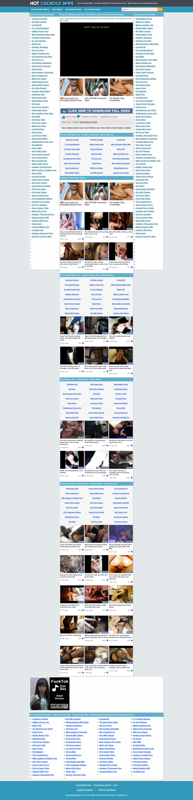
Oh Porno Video (39, 189)
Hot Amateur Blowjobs (41, 63)
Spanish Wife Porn (40, 221)
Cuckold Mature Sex (40, 227)
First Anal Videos (39, 192)
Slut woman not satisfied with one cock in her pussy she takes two (120, 577)
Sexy (82, 128)
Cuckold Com (38, 230)
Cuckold (127, 128)
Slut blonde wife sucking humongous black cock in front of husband (96, 264)
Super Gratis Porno (40, 195)
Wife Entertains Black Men (43, 35)
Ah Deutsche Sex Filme (42, 57)
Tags (63, 128)
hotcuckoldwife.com (73, 795)
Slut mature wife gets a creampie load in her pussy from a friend (119, 473)
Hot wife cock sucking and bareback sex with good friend (120, 636)
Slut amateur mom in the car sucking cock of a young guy (95, 472)
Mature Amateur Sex (40, 53)
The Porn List (37, 60)
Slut (86, 128)
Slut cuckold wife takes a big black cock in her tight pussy (95, 367)
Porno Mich (37, 148)
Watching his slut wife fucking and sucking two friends (96, 546)
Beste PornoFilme (39, 139)
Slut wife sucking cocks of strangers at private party (70, 367)
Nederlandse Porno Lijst (42, 142)
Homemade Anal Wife (41, 186)
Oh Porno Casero (39, 123)
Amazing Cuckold (39, 19)
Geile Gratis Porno (40, 164)
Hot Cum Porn (38, 50)
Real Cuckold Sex (39, 161)
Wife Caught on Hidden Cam (44, 170)
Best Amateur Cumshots (42, 72)
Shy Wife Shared (39, 88)
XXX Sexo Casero (39, 183)
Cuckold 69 (37, 25)
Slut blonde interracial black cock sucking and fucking (119, 263)
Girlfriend (92, 128)
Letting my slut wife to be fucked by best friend (69, 606)
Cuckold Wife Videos (40, 9)
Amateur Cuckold (72, 128)
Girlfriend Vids (38, 94)
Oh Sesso (36, 104)
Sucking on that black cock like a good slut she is (120, 441)
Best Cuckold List (39, 76)
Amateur (120, 128)
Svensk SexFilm (39, 177)
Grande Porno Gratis (41, 202)
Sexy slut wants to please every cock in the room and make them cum (96, 668)
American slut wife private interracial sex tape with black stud (120, 368)
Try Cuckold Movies (40, 28)
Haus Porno (37, 132)
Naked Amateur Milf (40, 218)
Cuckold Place (38, 129)
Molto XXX (36, 44)
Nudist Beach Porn (40, 82)
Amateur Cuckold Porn (42, 167)
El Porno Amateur (39, 205)
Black (108, 128)
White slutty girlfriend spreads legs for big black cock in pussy (96, 636)
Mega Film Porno (39, 211)
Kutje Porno (37, 69)
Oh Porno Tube (38, 120)
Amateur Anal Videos (41, 91)
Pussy (103, 128)
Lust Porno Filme (39, 135)
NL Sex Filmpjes (39, 41)
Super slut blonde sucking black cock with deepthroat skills (70, 338)
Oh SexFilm (37, 173)
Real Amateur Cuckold (88, 122)
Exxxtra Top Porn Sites (42, 236)
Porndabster (37, 145)
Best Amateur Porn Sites (42, 113)
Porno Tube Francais (41, 154)
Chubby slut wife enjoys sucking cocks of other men (119, 667)
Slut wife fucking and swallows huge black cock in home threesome (71, 442)
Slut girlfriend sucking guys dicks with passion (95, 441)
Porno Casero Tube (40, 208)
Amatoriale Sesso (39, 110)
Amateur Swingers (40, 47)
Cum (98, 128)
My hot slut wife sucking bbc (71, 635)
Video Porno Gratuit (40, 180)
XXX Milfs (36, 117)
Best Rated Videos (73, 9)
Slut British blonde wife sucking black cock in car (96, 233)
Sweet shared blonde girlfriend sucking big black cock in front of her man (71, 668)
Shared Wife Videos (40, 85)
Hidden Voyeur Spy (40, 31)
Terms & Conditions (107, 790)
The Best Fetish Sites (41, 38)
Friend (113, 128)
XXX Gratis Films (39, 151)
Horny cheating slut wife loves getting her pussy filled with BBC (120, 547)
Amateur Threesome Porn (43, 214)
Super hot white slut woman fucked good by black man (70, 546)
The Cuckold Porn (40, 158)
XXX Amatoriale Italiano (42, 199)
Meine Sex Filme (39, 126)
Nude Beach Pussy (40, 101)
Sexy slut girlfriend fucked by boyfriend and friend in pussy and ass (71, 234)
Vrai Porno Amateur (40, 107)
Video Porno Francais (41, 66)
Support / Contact (85, 790)
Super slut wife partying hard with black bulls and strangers (96, 337)
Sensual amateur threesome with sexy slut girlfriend (70, 263)
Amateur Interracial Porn (42, 233)
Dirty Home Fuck (39, 98)
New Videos (57, 9)
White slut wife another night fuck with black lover (95, 606)
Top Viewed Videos (92, 9)
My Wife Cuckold (39, 22)
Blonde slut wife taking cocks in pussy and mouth (71, 576)
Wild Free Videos (39, 79)
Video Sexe (36, 224)
